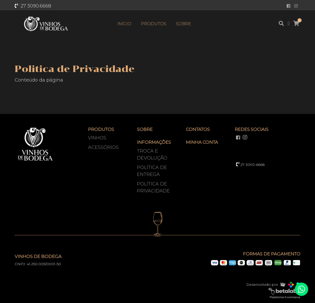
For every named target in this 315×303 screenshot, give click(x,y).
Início (124, 23)
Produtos (153, 23)
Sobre (183, 23)
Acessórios (103, 147)
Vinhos (97, 138)
